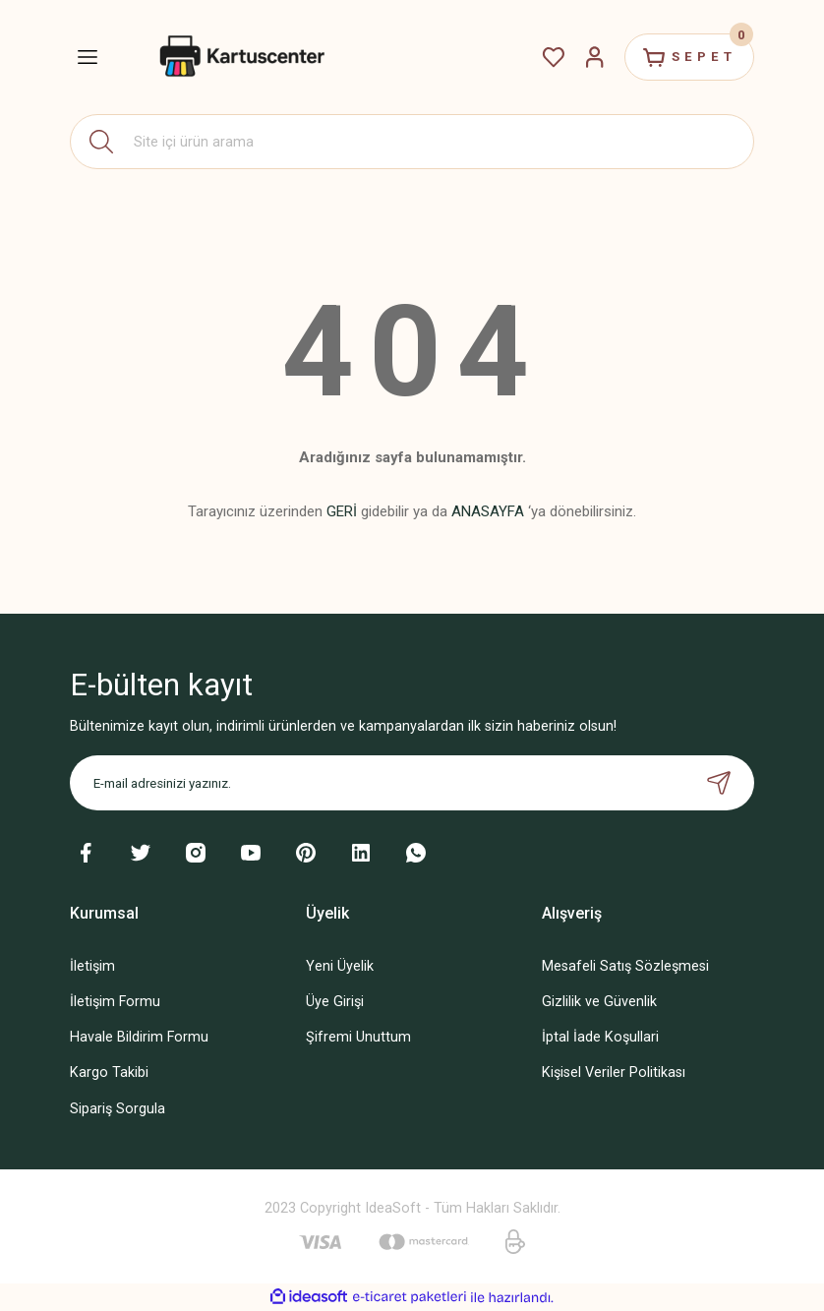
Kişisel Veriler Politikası (613, 1072)
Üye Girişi (335, 1001)
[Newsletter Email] (412, 782)
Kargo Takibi (109, 1072)
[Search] (412, 141)
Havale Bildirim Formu (139, 1037)
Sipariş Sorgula (117, 1109)
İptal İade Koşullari (600, 1037)
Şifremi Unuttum (358, 1037)
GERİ (341, 511)
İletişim (92, 966)
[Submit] (718, 782)
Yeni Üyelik (340, 966)
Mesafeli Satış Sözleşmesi (625, 966)
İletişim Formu (115, 1001)
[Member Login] (593, 57)
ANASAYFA (487, 511)
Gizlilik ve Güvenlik (599, 1001)
